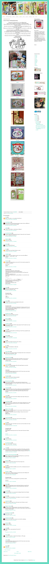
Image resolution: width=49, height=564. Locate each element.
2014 (36, 116)
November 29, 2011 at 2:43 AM (10, 406)
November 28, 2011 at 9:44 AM (10, 326)
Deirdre (6, 534)
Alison (14, 16)
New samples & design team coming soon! (40, 128)
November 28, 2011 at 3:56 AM (10, 230)
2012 (36, 119)
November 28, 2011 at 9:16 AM (10, 303)
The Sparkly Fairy (8, 442)
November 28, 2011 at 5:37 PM (10, 378)
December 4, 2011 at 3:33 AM (10, 474)
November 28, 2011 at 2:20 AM (10, 225)
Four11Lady (7, 364)
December (38, 121)
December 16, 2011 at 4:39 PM (10, 520)
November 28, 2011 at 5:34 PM (10, 373)
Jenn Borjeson (7, 222)
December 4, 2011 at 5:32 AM (10, 481)
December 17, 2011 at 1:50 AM (10, 525)
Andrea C (7, 460)
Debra (18, 82)
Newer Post (6, 551)
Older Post (29, 551)
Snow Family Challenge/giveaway (39, 124)
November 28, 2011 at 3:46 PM (10, 361)
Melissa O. (17, 125)
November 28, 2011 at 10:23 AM (11, 337)
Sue (33, 16)
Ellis (6, 465)
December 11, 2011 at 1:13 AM (10, 515)
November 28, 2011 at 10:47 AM (11, 348)
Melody (6, 335)
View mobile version (17, 553)
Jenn (23, 16)
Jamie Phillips (7, 351)
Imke (6, 422)
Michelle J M (7, 471)
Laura (6, 329)
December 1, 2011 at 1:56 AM (10, 457)
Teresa (6, 545)
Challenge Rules (8, 16)
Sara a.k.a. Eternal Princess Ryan (10, 454)
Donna (17, 97)
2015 (36, 115)
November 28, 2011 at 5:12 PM (10, 367)
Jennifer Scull (7, 323)
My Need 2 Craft (8, 357)
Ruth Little (7, 318)
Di (5, 340)
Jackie (20, 16)
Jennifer (17, 156)
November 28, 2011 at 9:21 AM (10, 310)
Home (4, 16)
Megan (36, 61)
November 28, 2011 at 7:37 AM (10, 266)
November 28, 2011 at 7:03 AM (10, 241)
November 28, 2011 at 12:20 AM (11, 219)
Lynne (27, 16)
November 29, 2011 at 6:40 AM (11, 419)
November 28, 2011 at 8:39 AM (10, 298)
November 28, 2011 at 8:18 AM (10, 290)
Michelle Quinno (8, 313)
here (29, 450)
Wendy (36, 65)
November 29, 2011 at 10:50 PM (11, 425)
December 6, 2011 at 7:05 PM (10, 503)
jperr (6, 345)
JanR (6, 447)
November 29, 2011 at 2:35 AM (10, 398)
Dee (6, 249)
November (38, 122)
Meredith (17, 140)
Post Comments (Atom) (12, 555)
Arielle (17, 16)
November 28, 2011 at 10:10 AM (11, 332)
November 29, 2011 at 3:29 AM (10, 414)
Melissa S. (17, 171)
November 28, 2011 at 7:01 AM (10, 236)
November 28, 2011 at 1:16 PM (10, 354)
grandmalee (7, 387)
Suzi (36, 16)
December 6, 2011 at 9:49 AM (10, 498)
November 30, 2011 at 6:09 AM (11, 445)
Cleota (6, 484)
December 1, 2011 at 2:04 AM (10, 462)
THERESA (7, 254)
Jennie (6, 395)
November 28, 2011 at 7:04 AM (10, 246)
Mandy (30, 16)
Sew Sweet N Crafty (8, 512)
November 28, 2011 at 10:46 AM (11, 342)
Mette (17, 187)
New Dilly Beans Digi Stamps (40, 126)
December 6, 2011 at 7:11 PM (10, 510)
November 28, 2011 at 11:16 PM (10, 392)
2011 (36, 120)
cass (6, 437)
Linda (6, 287)
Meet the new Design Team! (40, 125)
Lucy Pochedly (7, 417)
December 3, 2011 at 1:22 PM (10, 468)
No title (37, 129)
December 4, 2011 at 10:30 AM (10, 488)
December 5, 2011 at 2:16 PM (10, 493)
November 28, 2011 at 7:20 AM (10, 258)
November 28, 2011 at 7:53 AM (10, 284)
